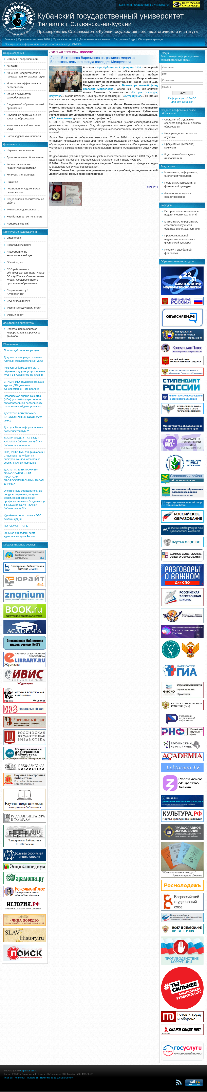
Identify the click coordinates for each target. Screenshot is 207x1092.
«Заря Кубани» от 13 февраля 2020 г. (119, 67)
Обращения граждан (150, 39)
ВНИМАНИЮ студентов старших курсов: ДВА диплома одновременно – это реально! (24, 385)
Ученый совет (15, 314)
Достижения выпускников (94, 39)
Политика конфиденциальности (56, 1077)
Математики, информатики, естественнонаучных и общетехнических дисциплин (182, 225)
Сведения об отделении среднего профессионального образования (182, 123)
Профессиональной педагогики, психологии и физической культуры (179, 239)
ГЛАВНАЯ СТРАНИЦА (64, 52)
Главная (10, 39)
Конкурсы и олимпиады (21, 174)
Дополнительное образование (25, 157)
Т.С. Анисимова (62, 118)
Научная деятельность (20, 150)
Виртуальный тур (124, 39)
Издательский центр (19, 244)
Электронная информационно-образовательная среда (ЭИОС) (43, 44)
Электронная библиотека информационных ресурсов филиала (23, 332)
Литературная (132, 95)
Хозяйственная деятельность (24, 216)
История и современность (22, 59)
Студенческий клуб (18, 300)
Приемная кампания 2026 (34, 39)
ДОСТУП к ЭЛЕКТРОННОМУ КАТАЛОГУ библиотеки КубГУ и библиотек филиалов (23, 441)
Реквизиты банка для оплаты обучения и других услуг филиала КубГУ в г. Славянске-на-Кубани (24, 371)
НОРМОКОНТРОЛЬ (16, 525)
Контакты (12, 65)
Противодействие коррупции (21, 350)
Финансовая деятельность (23, 209)
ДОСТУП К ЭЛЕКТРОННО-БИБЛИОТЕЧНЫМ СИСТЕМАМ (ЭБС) (23, 417)
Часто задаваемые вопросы (24, 136)
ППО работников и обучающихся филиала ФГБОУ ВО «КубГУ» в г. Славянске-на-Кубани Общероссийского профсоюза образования (26, 276)
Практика (12, 181)
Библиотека (14, 237)
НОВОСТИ (86, 52)
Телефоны (32, 1077)
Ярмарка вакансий (64, 39)
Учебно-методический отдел (24, 307)
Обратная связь (28, 1070)
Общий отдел (15, 262)
